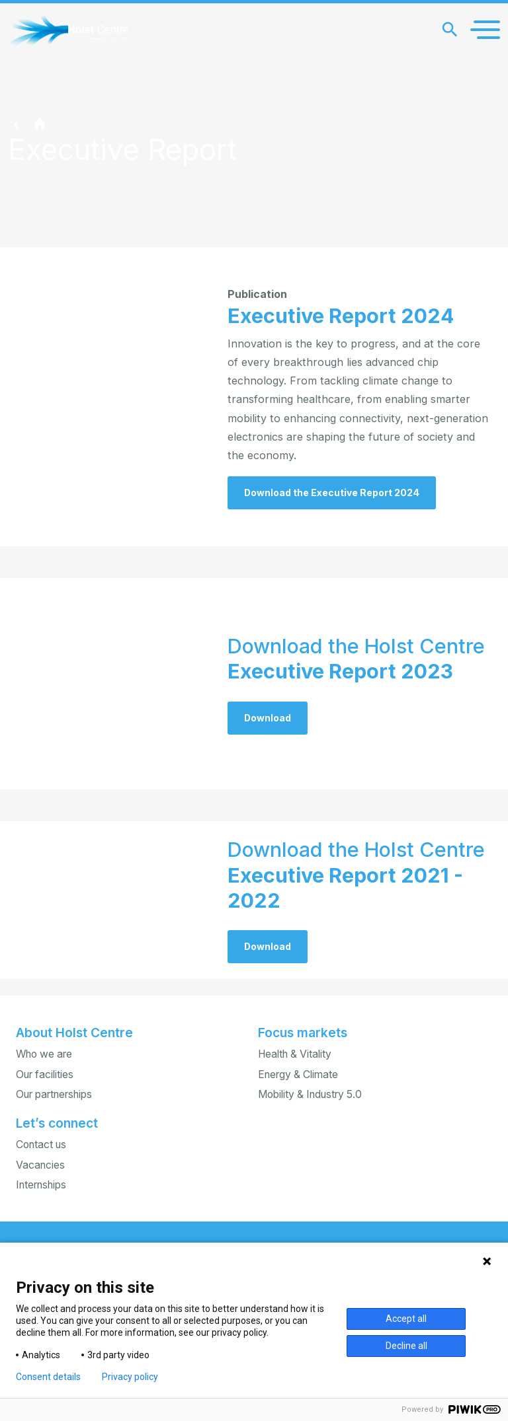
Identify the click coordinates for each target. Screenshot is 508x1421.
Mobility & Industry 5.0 (310, 1094)
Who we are (44, 1054)
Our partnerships (54, 1094)
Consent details (48, 1376)
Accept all (406, 1318)
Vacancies (40, 1165)
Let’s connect (57, 1123)
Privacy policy (130, 1376)
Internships (41, 1185)
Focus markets (302, 1032)
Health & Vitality (294, 1054)
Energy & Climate (298, 1074)
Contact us (41, 1144)
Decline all (406, 1345)
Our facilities (44, 1074)
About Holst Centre (74, 1032)
